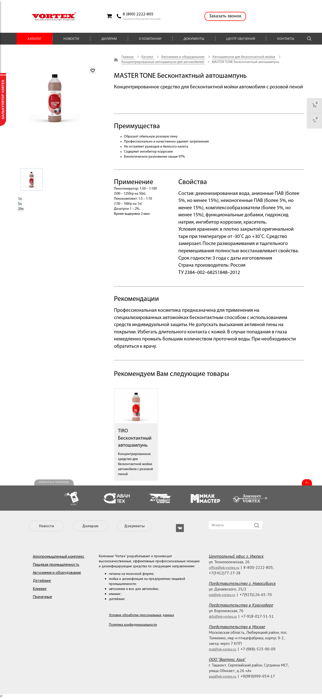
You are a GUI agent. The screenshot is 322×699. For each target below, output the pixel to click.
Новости (71, 38)
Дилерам (109, 38)
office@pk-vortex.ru (224, 567)
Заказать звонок (225, 16)
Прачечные (42, 596)
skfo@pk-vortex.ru (223, 616)
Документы (194, 38)
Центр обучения (240, 38)
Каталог (35, 38)
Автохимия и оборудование (57, 572)
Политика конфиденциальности (133, 624)
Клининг (40, 588)
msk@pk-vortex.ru (222, 649)
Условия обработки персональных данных (141, 615)
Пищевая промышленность (56, 564)
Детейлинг (42, 580)
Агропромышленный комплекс (58, 556)
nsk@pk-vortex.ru (222, 594)
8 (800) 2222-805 (138, 14)
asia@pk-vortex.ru (222, 676)
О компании (150, 38)
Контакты (285, 38)
